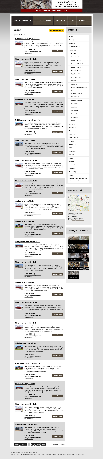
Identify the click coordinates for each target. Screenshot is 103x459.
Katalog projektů (80, 454)
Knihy (71, 161)
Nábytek (72, 168)
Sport (71, 154)
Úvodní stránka (45, 21)
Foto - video (73, 137)
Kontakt (82, 21)
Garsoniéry (75, 57)
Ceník (72, 21)
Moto (71, 40)
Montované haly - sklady (25, 79)
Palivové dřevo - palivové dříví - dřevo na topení (78, 180)
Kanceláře (75, 96)
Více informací (57, 51)
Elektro (72, 131)
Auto (71, 36)
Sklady (74, 107)
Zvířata (72, 124)
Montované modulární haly (26, 59)
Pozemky (74, 103)
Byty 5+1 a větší (76, 74)
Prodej (74, 53)
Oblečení (72, 151)
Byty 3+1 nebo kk (77, 67)
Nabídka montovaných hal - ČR (27, 39)
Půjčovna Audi (40, 454)
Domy (73, 80)
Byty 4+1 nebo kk (77, 70)
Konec (43, 444)
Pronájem (74, 117)
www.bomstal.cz (29, 53)
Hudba (72, 158)
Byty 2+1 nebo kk (77, 63)
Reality (72, 50)
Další (38, 444)
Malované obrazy (71, 454)
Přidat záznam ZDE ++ (56, 30)
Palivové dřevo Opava (50, 454)
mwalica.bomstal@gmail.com (33, 51)
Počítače (72, 127)
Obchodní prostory (77, 100)
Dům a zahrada (74, 46)
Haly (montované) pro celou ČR (27, 242)
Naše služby (60, 21)
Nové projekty (76, 77)
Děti (71, 148)
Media (73, 120)
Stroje (72, 43)
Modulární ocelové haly (24, 100)
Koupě (72, 175)
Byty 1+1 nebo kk (77, 60)
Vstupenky (73, 165)
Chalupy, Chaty (76, 93)
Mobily (72, 134)
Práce (71, 141)
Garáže (74, 84)
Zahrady (74, 110)
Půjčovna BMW (32, 454)
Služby (72, 144)
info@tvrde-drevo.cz (78, 220)
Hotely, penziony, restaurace (79, 89)
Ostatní (74, 114)
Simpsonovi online (61, 454)
